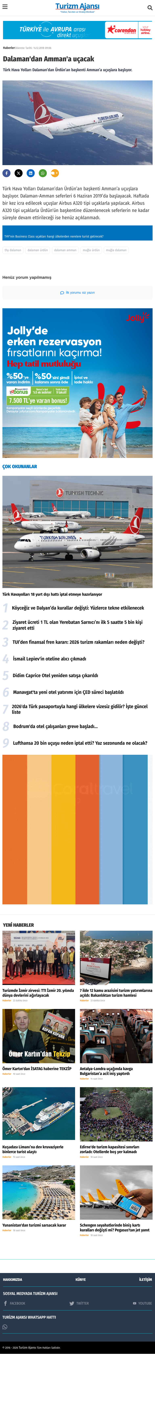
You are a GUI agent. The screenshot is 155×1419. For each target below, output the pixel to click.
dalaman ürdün (38, 315)
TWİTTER (79, 1368)
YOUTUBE (142, 1368)
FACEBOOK (14, 1368)
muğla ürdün (91, 315)
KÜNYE (81, 1345)
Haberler (9, 48)
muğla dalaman (116, 315)
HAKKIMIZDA (12, 1345)
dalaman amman (65, 315)
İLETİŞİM (145, 1345)
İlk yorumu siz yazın (77, 358)
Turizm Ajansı (27, 1413)
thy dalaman (13, 315)
